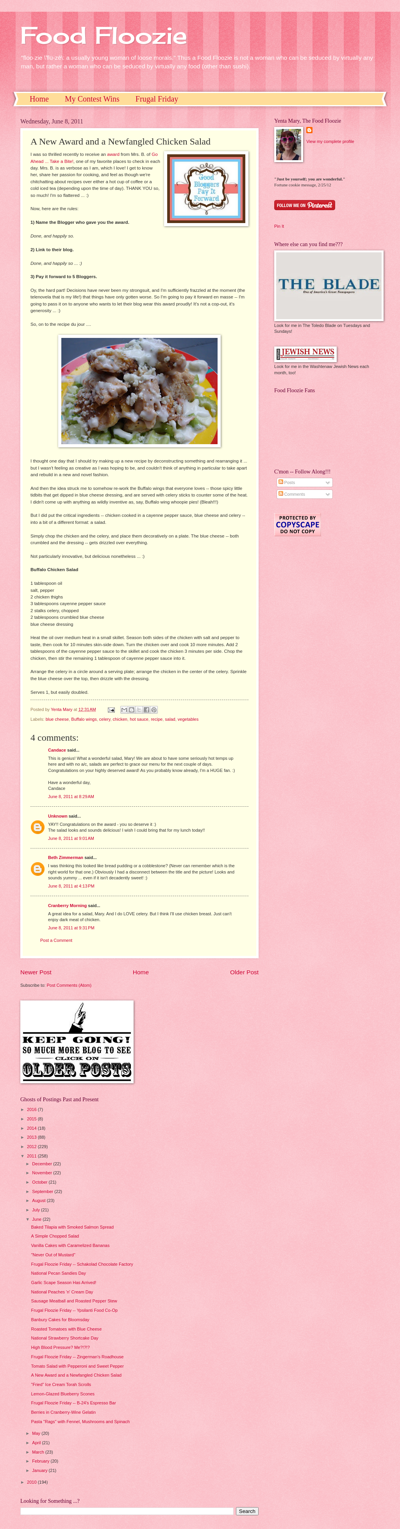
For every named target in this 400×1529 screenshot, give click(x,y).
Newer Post (36, 972)
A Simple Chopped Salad (55, 1236)
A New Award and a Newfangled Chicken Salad (76, 1375)
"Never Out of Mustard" (53, 1254)
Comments (292, 494)
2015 (32, 1118)
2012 (32, 1146)
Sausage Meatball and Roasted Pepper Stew (74, 1301)
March (38, 1452)
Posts (287, 482)
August (39, 1200)
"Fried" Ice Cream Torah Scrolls (61, 1384)
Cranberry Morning (67, 905)
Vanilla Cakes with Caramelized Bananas (70, 1245)
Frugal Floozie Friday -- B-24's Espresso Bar (73, 1402)
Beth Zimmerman (65, 857)
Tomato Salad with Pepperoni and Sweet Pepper (77, 1366)
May (36, 1433)
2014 (32, 1128)
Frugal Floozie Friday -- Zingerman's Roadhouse (77, 1356)
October (40, 1182)
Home (39, 99)
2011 (32, 1156)
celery (105, 719)
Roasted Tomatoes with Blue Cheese (66, 1329)
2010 (32, 1482)
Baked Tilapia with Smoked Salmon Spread (72, 1227)
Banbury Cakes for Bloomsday (60, 1319)
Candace (57, 750)
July (36, 1209)
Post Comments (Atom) (68, 985)
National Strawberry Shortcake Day (64, 1338)
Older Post (244, 972)
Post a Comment (56, 940)
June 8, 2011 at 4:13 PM (71, 886)
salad (170, 719)
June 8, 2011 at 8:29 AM (71, 796)
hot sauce (139, 719)
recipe (156, 719)
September (43, 1191)
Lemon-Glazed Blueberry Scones (63, 1393)
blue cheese (57, 719)
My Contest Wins (92, 99)
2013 (32, 1137)
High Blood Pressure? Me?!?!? (60, 1347)
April (37, 1442)
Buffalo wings (83, 719)
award (113, 154)
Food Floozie (103, 35)
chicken (120, 719)
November (42, 1172)
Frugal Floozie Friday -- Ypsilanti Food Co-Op (74, 1310)
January (40, 1470)
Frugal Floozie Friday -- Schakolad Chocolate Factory (82, 1264)
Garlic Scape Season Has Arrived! (63, 1282)
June (37, 1219)
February (41, 1461)
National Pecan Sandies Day (58, 1273)
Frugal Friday (157, 99)
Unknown (58, 816)
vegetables (188, 719)
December (42, 1163)
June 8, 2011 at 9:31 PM (71, 927)
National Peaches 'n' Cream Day (62, 1292)
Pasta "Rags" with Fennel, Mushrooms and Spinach (80, 1421)
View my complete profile (330, 141)
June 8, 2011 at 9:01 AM (71, 838)
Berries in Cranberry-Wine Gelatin (63, 1412)
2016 (32, 1109)
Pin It (279, 226)
